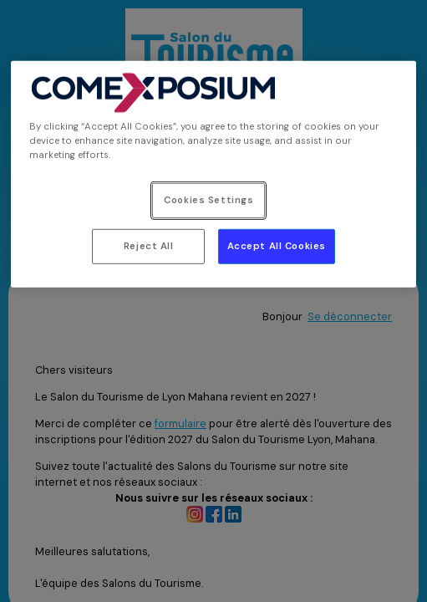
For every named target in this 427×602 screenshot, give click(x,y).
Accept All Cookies (276, 246)
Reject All (149, 246)
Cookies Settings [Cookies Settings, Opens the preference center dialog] (208, 200)
